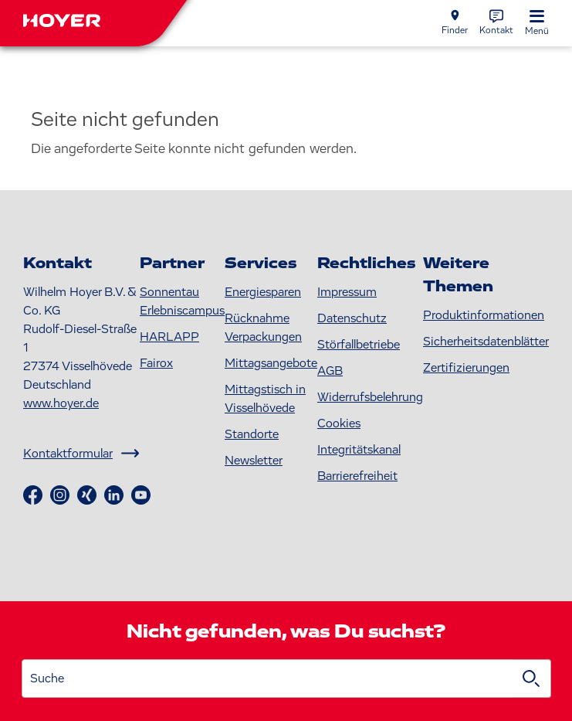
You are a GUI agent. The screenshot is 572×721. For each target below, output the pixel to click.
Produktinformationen (483, 315)
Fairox (156, 363)
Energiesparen (263, 292)
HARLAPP (169, 337)
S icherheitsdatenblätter (486, 341)
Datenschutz (352, 318)
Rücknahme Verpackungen (263, 327)
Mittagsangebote (271, 363)
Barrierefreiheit (357, 476)
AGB (330, 371)
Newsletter (254, 460)
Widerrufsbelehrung (370, 397)
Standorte (252, 434)
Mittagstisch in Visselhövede (265, 398)
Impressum (347, 292)
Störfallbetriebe (358, 344)
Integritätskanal (359, 450)
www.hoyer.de (61, 403)
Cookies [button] (338, 423)
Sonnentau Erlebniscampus (182, 301)
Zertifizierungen (466, 368)
